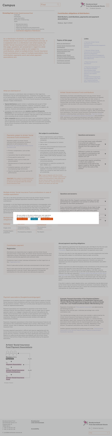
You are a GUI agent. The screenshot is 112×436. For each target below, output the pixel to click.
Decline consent (22, 219)
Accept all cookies (46, 219)
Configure (34, 219)
